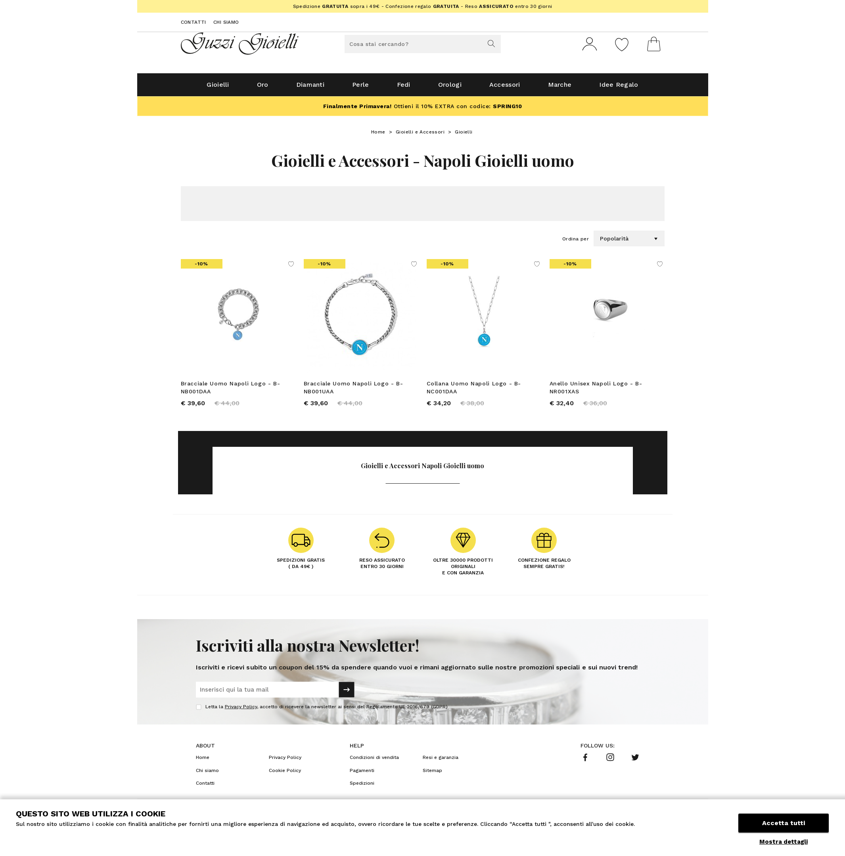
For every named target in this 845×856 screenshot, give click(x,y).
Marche (560, 88)
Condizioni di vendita (374, 761)
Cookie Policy (285, 773)
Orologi (450, 88)
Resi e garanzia (440, 761)
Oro (262, 88)
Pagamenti (362, 773)
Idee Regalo (618, 88)
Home (378, 135)
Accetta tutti (783, 823)
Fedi (403, 88)
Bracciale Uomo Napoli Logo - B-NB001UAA (353, 390)
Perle (360, 88)
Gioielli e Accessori (420, 135)
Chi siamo (226, 22)
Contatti (193, 22)
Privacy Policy (241, 710)
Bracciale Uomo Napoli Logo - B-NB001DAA (230, 390)
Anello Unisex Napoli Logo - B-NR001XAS (596, 390)
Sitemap (432, 773)
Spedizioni (362, 786)
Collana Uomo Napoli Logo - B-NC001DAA (474, 390)
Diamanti (310, 88)
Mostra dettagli (783, 841)
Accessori (504, 88)
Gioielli (218, 88)
